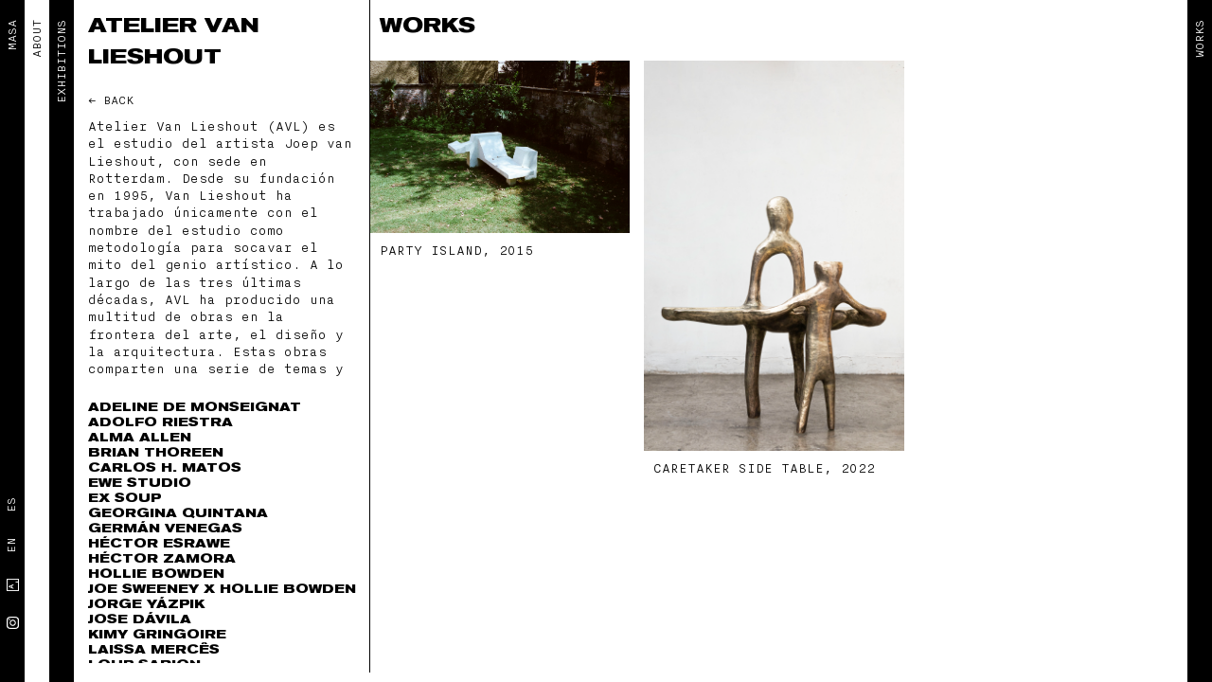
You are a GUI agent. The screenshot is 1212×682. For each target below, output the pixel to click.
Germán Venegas (165, 528)
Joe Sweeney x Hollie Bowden (222, 589)
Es (11, 504)
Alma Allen (139, 437)
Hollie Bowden (156, 573)
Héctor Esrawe (159, 543)
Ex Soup (124, 498)
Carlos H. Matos (164, 467)
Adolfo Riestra (160, 422)
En (11, 545)
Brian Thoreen (155, 452)
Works (1199, 39)
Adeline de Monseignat (194, 407)
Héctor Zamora (162, 558)
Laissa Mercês (154, 649)
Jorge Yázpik (146, 604)
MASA (12, 35)
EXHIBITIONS (61, 61)
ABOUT (37, 39)
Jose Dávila (139, 619)
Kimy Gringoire (157, 634)
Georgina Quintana (178, 513)
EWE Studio (139, 483)
